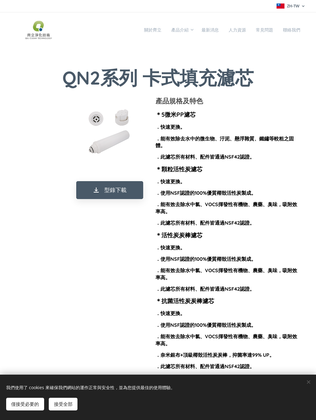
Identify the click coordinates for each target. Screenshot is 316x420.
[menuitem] (134, 30)
